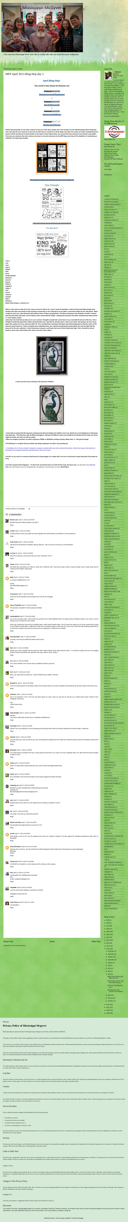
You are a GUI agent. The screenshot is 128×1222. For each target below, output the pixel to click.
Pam (6, 271)
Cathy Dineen (14, 902)
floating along (108, 431)
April (109, 974)
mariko (12, 833)
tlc (105, 849)
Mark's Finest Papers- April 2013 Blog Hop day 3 (115, 981)
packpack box (108, 649)
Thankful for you (109, 841)
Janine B (8, 294)
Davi (11, 648)
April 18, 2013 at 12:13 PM (21, 872)
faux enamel (108, 412)
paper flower (108, 660)
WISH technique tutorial (111, 900)
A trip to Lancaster (109, 209)
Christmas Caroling (110, 340)
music (106, 620)
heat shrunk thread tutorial (112, 491)
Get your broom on (109, 457)
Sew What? (107, 786)
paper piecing (108, 665)
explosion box (108, 394)
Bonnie (7, 282)
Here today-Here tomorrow (112, 502)
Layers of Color (108, 560)
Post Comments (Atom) (18, 945)
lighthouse (107, 565)
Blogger (81, 1218)
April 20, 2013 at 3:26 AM (24, 887)
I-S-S (105, 523)
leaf (105, 562)
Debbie (7, 269)
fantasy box (107, 402)
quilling (106, 736)
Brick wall (107, 300)
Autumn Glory (108, 244)
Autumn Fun (108, 241)
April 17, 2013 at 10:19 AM (25, 683)
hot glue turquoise (109, 518)
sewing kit (107, 788)
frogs (105, 447)
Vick (6, 265)
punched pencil (108, 717)
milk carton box (108, 599)
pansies (106, 654)
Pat (11, 811)
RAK (105, 741)
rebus (106, 744)
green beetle (108, 473)
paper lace (107, 662)
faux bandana (108, 404)
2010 (108, 1010)
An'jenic (8, 297)
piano (106, 686)
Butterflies (107, 308)
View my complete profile (111, 116)
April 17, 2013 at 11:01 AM (24, 694)
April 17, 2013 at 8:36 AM (28, 636)
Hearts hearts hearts (110, 489)
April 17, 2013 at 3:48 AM (25, 553)
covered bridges (109, 364)
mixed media (108, 602)
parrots (106, 675)
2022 (108, 923)
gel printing (107, 454)
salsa (105, 757)
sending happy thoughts (111, 783)
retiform (106, 752)
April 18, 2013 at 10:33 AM (26, 861)
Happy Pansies (108, 483)
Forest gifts (107, 439)
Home (52, 942)
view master (107, 874)
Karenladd (13, 726)
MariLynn (8, 278)
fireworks (107, 426)
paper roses (107, 670)
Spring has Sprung (109, 810)
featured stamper (109, 423)
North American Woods (111, 633)
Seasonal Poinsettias (110, 778)
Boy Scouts (107, 295)
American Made (109, 233)
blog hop (106, 279)
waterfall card (108, 879)
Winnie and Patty (15, 822)
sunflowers (107, 825)
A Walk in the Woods (110, 212)
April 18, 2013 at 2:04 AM (29, 846)
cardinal (106, 324)
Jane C (7, 267)
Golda (12, 763)
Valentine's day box (110, 869)
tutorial (106, 854)
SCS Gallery (108, 169)
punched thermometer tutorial (113, 723)
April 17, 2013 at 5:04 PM (21, 763)
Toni (6, 290)
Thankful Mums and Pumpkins (113, 844)
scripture (106, 773)
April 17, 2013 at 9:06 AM (20, 648)
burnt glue (107, 306)
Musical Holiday (109, 623)
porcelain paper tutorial (111, 704)
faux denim (107, 410)
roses (106, 754)
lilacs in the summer (110, 570)
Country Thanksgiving (110, 361)
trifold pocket (108, 852)
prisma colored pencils (111, 707)
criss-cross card (109, 371)
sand (105, 760)
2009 (108, 1013)
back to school (108, 246)
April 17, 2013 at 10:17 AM (22, 672)
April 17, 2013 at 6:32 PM (20, 811)
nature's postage (109, 628)
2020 (108, 929)
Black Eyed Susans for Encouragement (111, 270)
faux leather (107, 415)
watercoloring (108, 877)
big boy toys (107, 262)
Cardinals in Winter (110, 327)
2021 (108, 926)
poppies (106, 696)
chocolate (107, 335)
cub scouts (107, 374)
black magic (107, 274)
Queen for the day (109, 728)
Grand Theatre (108, 468)
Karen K (8, 280)
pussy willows (108, 725)
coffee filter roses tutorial (111, 350)
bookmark (107, 292)
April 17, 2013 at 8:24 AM (27, 616)
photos (106, 683)
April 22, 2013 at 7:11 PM (26, 902)
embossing (107, 391)
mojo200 (106, 612)
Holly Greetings (108, 507)
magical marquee (109, 586)
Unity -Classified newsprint (112, 862)
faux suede (107, 420)
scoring (106, 770)
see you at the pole (110, 781)
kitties (106, 554)
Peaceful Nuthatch (109, 678)
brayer (106, 298)
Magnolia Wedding (109, 589)
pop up (106, 694)
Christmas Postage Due (111, 345)
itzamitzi (12, 737)
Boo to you (107, 290)
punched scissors (109, 720)
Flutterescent (108, 436)
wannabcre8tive (15, 636)
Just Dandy (107, 549)
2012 (108, 1004)
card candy (107, 319)
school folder (108, 767)
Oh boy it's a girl (109, 636)
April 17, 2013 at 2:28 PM (24, 750)
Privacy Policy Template (30, 1054)
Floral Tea (107, 433)
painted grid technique (110, 652)
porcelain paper (108, 702)
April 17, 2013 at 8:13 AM (25, 594)
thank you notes (109, 838)
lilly (105, 573)
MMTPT (106, 604)
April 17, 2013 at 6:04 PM (26, 785)
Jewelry (106, 541)
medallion (107, 594)
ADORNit (107, 222)
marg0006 (13, 887)
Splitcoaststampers (110, 807)
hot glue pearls (108, 515)
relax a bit (107, 749)
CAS (105, 329)
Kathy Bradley (14, 713)
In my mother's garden (111, 528)
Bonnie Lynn (14, 520)
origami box (107, 641)
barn (105, 249)
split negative (108, 804)
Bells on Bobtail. (109, 259)
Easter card (107, 384)
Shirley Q (8, 301)
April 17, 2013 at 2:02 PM (23, 737)
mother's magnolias (110, 615)
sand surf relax (108, 762)
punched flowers (109, 715)
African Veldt (108, 225)
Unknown (13, 694)
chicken (106, 332)
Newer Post (8, 942)
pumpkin (106, 712)
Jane (11, 800)
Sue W (7, 292)
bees (105, 257)
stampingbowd (14, 616)
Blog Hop (107, 282)
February (111, 998)
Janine (12, 564)
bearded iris (107, 254)
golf (105, 465)
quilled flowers (108, 731)
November (111, 954)
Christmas (107, 337)
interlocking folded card (111, 536)
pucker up (107, 710)
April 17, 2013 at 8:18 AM (29, 605)
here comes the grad (110, 499)
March (110, 995)
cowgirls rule (108, 366)
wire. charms (108, 898)
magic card (107, 583)
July (109, 965)
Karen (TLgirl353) (15, 605)
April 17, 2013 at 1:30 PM (24, 726)
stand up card (108, 817)
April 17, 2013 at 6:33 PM (28, 822)
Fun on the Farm (109, 449)
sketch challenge (109, 794)
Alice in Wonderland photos (112, 228)
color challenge (108, 358)
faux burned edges (109, 407)
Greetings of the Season (111, 478)
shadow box (107, 791)
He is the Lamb (108, 486)
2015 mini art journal (110, 202)
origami (106, 639)
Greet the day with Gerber (112, 476)
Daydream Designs (110, 379)
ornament (107, 644)
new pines (107, 631)
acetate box (107, 217)
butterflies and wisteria (111, 311)
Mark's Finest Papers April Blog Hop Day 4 (115, 977)
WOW (106, 906)
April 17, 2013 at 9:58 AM (20, 661)
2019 (108, 931)
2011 (108, 1007)
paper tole (107, 673)
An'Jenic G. (13, 553)
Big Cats (106, 265)
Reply (11, 525)
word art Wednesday (110, 903)
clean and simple (109, 348)
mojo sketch (107, 610)
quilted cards (108, 738)
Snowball (107, 796)
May (109, 971)
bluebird (106, 285)
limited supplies (108, 575)
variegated (107, 872)
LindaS (12, 531)
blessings (107, 277)
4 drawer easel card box (111, 204)
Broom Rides (108, 303)
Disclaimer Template (47, 1054)
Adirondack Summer (110, 220)
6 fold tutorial (108, 207)
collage (106, 356)
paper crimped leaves (110, 657)
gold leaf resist (108, 462)
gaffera (69, 1218)
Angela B (8, 286)
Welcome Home (109, 885)
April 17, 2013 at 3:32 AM (25, 542)
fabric (106, 397)
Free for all (107, 441)
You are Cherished (109, 908)
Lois (6, 263)
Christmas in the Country (111, 342)
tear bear (107, 833)
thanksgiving (108, 846)
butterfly (106, 314)
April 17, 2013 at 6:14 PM (21, 800)
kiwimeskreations (15, 846)
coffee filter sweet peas (111, 353)
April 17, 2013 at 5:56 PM (22, 774)
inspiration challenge (110, 533)
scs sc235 (107, 775)
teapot (106, 830)
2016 (108, 940)
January (110, 1001)
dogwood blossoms (110, 382)
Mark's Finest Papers (110, 591)
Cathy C (8, 288)
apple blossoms (109, 238)
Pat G (7, 273)
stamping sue (14, 785)
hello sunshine (108, 497)
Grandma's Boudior (110, 470)
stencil (106, 820)
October (110, 957)
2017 (108, 937)
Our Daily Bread (109, 646)
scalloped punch (109, 765)
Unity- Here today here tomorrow (114, 865)
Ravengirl (13, 750)
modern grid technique (111, 607)
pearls (106, 681)
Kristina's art (108, 557)
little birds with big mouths (112, 578)
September (111, 960)
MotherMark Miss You (110, 618)
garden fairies (108, 452)
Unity (105, 859)
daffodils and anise (109, 377)
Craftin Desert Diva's (16, 704)
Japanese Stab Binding (111, 539)
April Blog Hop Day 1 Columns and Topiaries (115, 990)
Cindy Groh (13, 861)
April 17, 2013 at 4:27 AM (22, 564)
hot (105, 510)
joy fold (106, 544)
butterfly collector (109, 316)
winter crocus (108, 893)
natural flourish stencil (110, 625)
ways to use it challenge (111, 882)
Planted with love (109, 688)
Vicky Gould (14, 542)
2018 (108, 934)
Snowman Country (109, 802)
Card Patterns (108, 321)
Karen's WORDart (109, 552)
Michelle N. (13, 683)
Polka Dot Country (109, 691)
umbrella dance (108, 857)
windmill (106, 890)
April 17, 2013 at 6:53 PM (22, 833)
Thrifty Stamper (10, 275)
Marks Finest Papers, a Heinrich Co (17, 303)
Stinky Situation (108, 823)
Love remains (108, 581)
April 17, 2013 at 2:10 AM (22, 531)
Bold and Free (108, 287)
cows (105, 369)
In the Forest (108, 531)
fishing (106, 428)
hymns (106, 520)
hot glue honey (108, 512)
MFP (105, 596)
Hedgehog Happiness (110, 494)
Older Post (96, 942)
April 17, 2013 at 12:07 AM (26, 520)
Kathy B (8, 284)
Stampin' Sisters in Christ (111, 812)
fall (105, 399)
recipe (106, 746)
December (111, 951)
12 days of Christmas (110, 199)
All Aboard (107, 230)
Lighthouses (107, 568)
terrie (11, 672)
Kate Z (7, 299)
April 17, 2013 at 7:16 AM (21, 577)
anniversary (107, 236)
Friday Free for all (109, 444)
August (110, 962)
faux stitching (108, 418)
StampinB (107, 815)
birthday (106, 267)
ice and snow (108, 526)
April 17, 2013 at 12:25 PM (27, 713)
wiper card (107, 895)
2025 (108, 920)
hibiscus (106, 504)
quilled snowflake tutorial (111, 733)
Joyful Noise (108, 546)
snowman (107, 799)
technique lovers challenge (112, 836)
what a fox (107, 887)
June (109, 968)
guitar (106, 481)
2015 (108, 943)
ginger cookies (108, 460)
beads (106, 251)
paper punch (108, 668)
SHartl (12, 774)
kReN (11, 577)
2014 (108, 946)
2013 (108, 949)
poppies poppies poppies (111, 699)
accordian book (108, 215)
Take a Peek (108, 828)
